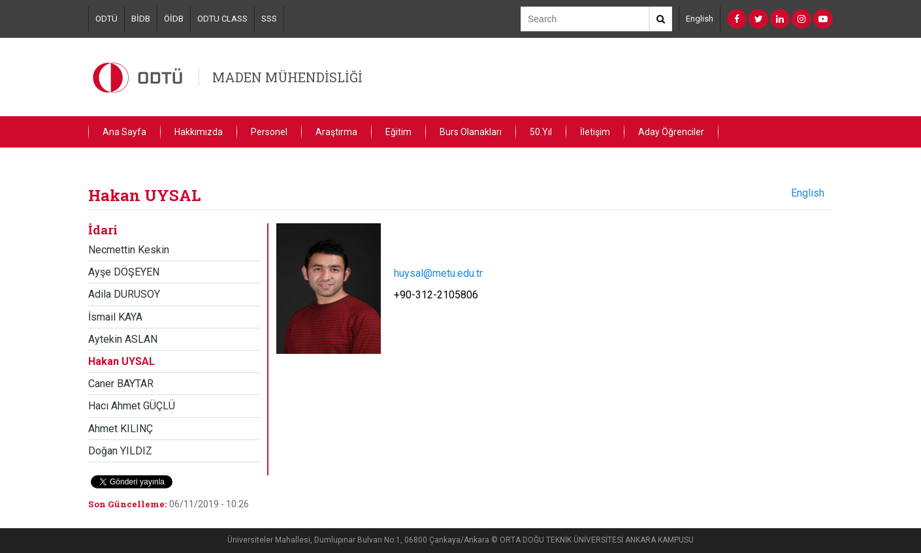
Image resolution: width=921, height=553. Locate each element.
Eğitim (398, 132)
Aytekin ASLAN (122, 339)
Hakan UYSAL (121, 361)
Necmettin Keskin (128, 250)
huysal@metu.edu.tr (438, 273)
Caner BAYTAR (121, 383)
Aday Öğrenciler (671, 132)
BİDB (140, 19)
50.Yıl (541, 132)
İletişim (595, 132)
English (699, 19)
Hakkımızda (198, 132)
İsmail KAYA (115, 317)
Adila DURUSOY (124, 294)
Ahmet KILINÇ (120, 428)
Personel (269, 132)
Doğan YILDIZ (120, 451)
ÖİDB (174, 19)
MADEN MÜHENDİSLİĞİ (287, 77)
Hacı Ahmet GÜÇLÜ (131, 406)
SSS (269, 19)
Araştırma (336, 132)
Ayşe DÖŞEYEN (123, 272)
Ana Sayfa (124, 132)
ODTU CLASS (222, 19)
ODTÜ (106, 19)
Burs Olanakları (471, 132)
